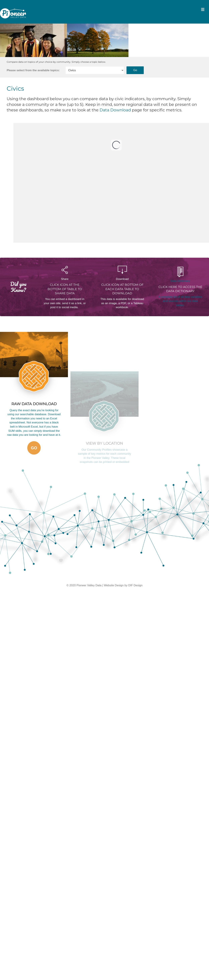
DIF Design (135, 582)
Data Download (115, 106)
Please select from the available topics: (33, 67)
